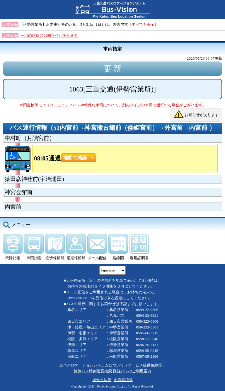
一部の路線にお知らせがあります (49, 35)
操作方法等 (101, 380)
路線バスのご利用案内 (132, 371)
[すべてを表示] (143, 24)
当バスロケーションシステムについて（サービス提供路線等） (112, 365)
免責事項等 (123, 380)
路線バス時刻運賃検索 (93, 371)
